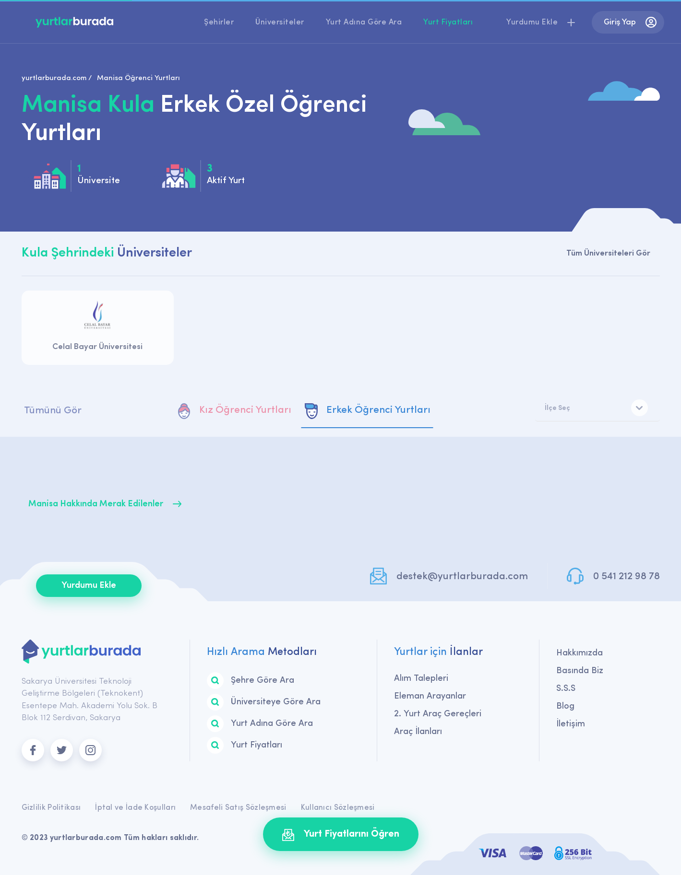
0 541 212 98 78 (626, 577)
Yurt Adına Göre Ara (364, 22)
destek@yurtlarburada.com (462, 577)
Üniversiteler (279, 22)
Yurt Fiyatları (448, 22)
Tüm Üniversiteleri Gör (608, 253)
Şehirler (219, 22)
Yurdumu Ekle (88, 585)
